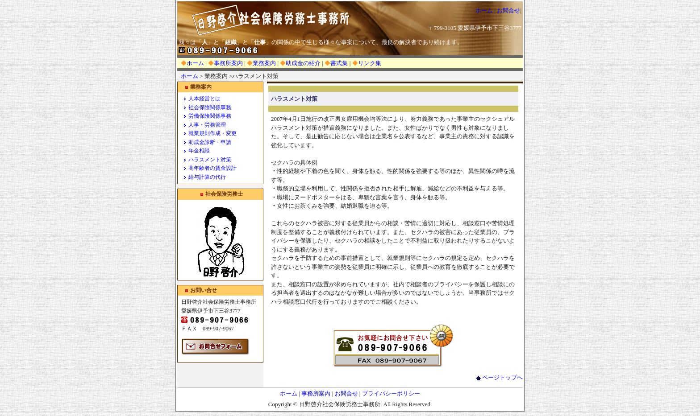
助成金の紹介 (303, 63)
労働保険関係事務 (209, 116)
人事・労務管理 (207, 125)
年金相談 (199, 151)
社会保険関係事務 (209, 107)
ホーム (484, 10)
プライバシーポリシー (391, 393)
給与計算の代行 (207, 177)
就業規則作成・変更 (212, 133)
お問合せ (508, 10)
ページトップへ (499, 377)
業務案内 (264, 63)
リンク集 (369, 63)
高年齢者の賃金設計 (212, 168)
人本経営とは (204, 98)
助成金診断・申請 (209, 142)
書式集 (339, 63)
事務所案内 (228, 63)
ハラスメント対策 (209, 160)
